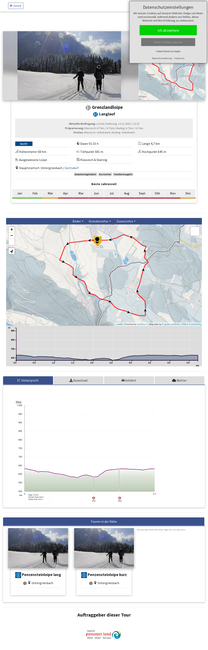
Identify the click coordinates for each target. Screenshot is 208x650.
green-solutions (172, 324)
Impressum (179, 58)
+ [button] (11, 230)
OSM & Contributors (191, 324)
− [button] (11, 236)
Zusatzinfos (124, 221)
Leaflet (119, 324)
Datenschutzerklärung (162, 58)
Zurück (16, 6)
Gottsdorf (72, 168)
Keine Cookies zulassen (168, 42)
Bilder (77, 221)
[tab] (28, 380)
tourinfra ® (142, 324)
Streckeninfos (98, 221)
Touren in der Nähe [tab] (104, 521)
